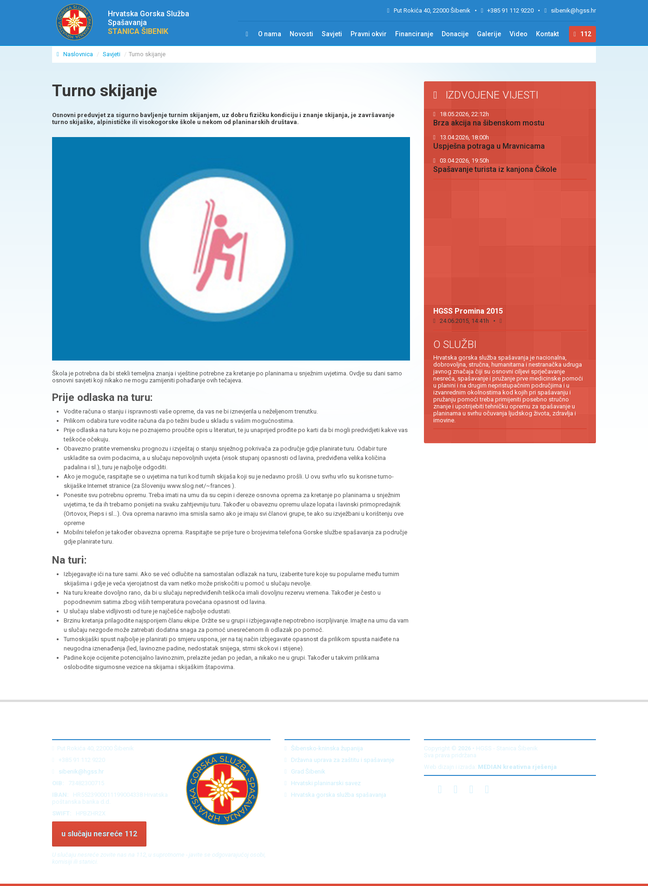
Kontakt (547, 34)
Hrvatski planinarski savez (322, 783)
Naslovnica (75, 54)
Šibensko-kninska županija (323, 748)
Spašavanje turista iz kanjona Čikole (494, 165)
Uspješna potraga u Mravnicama (489, 142)
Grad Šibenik (304, 771)
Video (518, 34)
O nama (269, 34)
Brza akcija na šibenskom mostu (488, 119)
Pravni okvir (368, 34)
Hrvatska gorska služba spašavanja (335, 794)
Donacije (455, 34)
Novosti (301, 34)
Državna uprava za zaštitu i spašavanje (339, 759)
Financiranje (414, 34)
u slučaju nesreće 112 (99, 833)
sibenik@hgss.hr (573, 10)
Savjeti (332, 34)
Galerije (489, 34)
